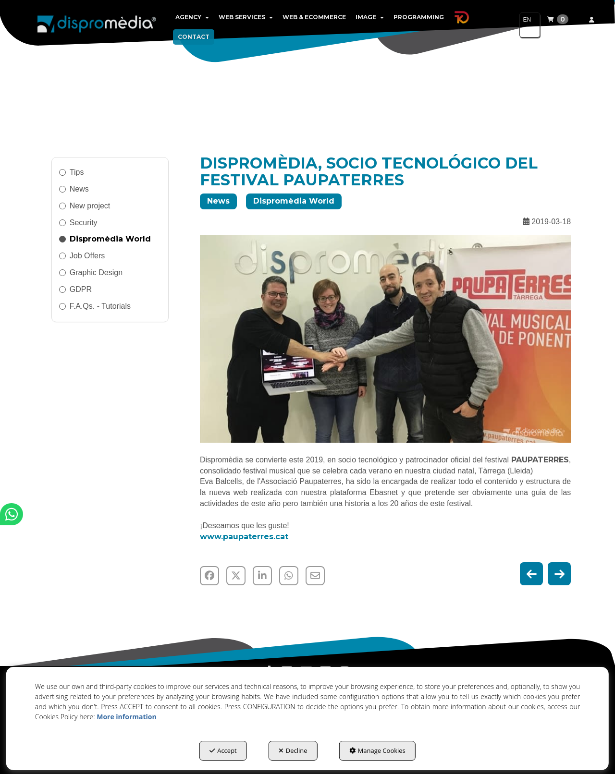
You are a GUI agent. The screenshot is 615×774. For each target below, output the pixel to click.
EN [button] (527, 24)
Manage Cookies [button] (377, 750)
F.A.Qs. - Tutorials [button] (100, 306)
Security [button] (84, 222)
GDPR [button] (81, 289)
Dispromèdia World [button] (110, 238)
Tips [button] (77, 172)
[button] (97, 24)
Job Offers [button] (87, 256)
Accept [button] (223, 750)
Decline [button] (293, 750)
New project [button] (90, 206)
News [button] (79, 189)
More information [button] (126, 716)
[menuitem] (192, 17)
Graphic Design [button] (96, 272)
